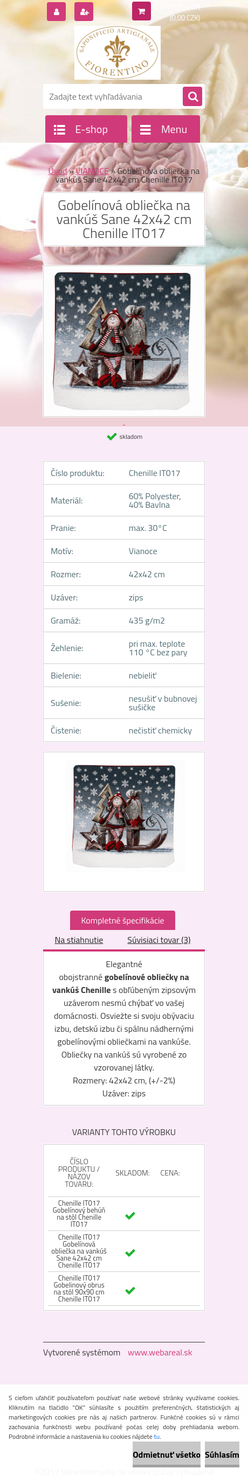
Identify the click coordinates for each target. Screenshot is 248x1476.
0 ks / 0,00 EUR (177, 7)
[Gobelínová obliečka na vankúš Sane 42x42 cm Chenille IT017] (124, 822)
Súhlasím (222, 1454)
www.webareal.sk (160, 1352)
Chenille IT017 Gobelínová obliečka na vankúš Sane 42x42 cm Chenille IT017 (79, 1251)
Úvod (58, 170)
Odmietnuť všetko (167, 1454)
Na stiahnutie (78, 939)
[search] (192, 97)
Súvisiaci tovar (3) (158, 939)
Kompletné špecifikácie (122, 920)
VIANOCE (92, 170)
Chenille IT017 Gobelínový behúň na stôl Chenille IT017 (79, 1213)
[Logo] (117, 53)
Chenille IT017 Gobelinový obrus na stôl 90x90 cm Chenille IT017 (78, 1288)
